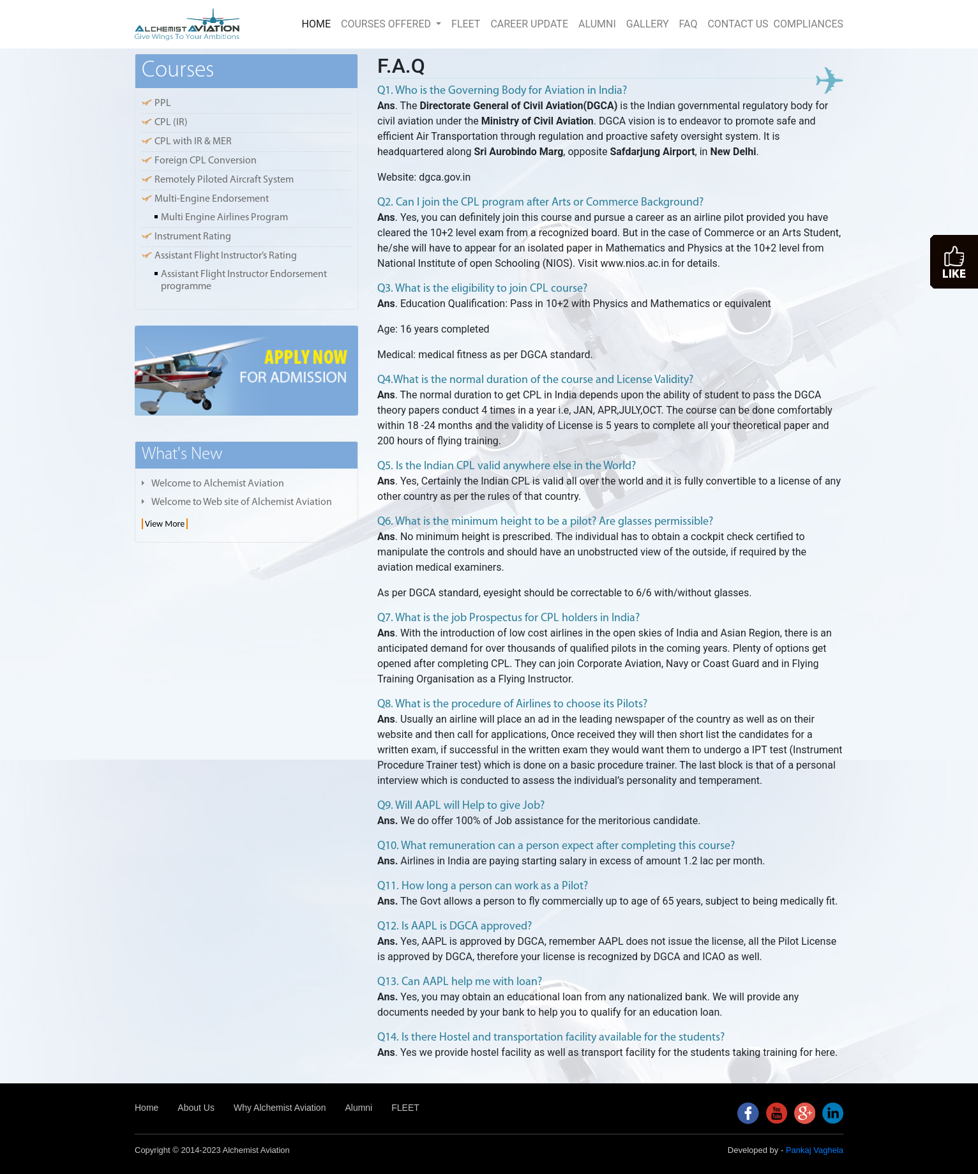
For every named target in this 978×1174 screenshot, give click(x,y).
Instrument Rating (192, 237)
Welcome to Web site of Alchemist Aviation (241, 502)
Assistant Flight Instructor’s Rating (225, 256)
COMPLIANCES (808, 24)
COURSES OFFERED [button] (387, 24)
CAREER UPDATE (529, 24)
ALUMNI (597, 24)
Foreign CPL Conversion (205, 161)
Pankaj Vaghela (814, 1150)
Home (146, 1108)
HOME (319, 23)
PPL (162, 103)
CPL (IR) (171, 122)
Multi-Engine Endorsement (211, 199)
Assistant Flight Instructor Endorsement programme (244, 280)
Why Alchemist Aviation (280, 1108)
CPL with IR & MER (193, 142)
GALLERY (647, 24)
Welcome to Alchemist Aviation (217, 484)
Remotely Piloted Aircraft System (224, 180)
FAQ (688, 24)
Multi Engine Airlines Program (224, 218)
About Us (195, 1108)
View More (164, 523)
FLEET (465, 24)
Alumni (358, 1108)
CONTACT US (737, 24)
